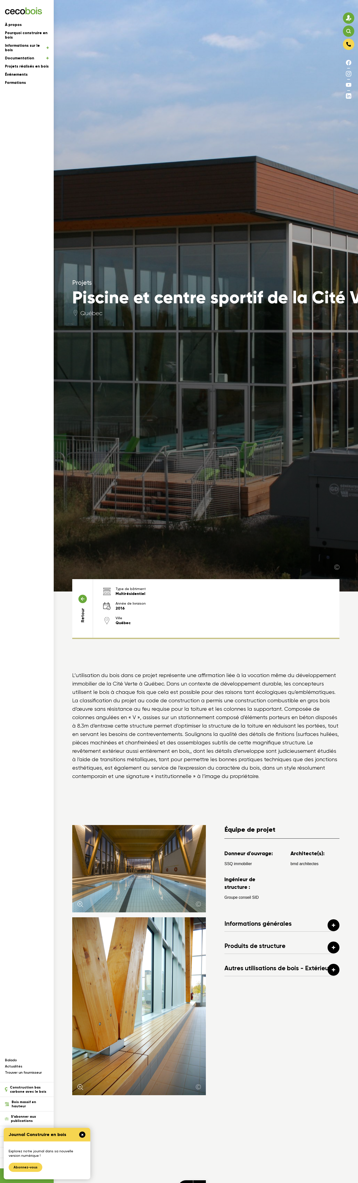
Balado (11, 1060)
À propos (13, 25)
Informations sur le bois (27, 47)
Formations (15, 82)
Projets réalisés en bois (27, 66)
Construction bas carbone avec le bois (25, 1089)
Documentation (27, 58)
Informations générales (281, 925)
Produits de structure (281, 947)
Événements (16, 74)
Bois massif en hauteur (20, 1104)
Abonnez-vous (25, 1167)
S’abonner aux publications (20, 1118)
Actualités (13, 1066)
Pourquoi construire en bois (26, 35)
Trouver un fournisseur (23, 1072)
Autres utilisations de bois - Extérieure (281, 970)
